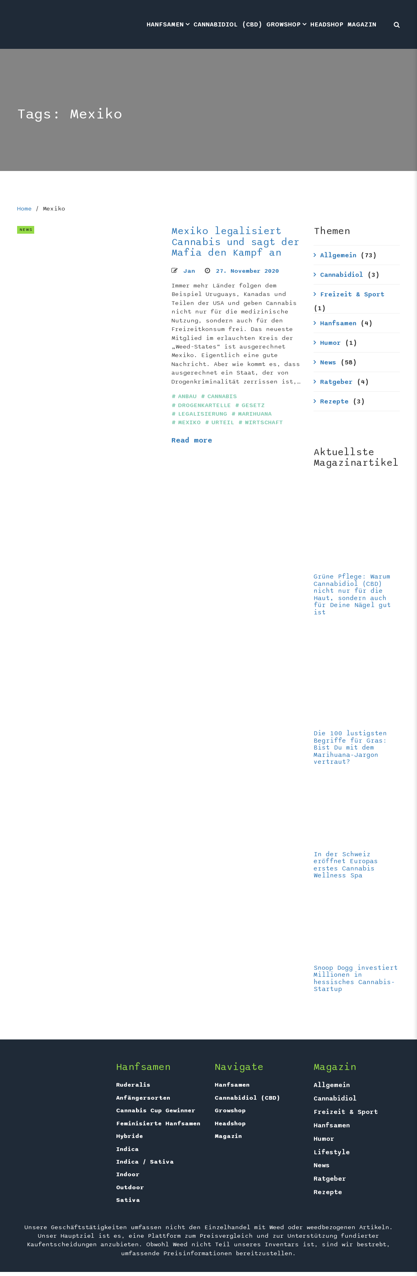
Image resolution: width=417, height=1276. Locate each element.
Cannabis (222, 396)
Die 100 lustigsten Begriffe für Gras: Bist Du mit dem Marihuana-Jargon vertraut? (350, 747)
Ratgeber (336, 382)
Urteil (222, 422)
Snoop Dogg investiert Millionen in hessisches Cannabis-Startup (356, 978)
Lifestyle (332, 1152)
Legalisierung (202, 414)
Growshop (283, 24)
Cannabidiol (341, 275)
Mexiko (189, 422)
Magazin (361, 24)
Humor (330, 343)
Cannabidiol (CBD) (227, 24)
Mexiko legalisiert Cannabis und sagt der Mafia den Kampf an (235, 242)
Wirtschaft (264, 422)
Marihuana (255, 414)
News (328, 362)
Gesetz (253, 405)
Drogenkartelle (204, 405)
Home (24, 208)
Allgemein (338, 255)
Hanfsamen (165, 24)
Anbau (187, 396)
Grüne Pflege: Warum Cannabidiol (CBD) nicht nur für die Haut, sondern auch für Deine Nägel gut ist (352, 594)
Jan (189, 270)
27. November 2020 (247, 270)
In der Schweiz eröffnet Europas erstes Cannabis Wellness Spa (346, 865)
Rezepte (334, 401)
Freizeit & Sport (352, 294)
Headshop (326, 24)
